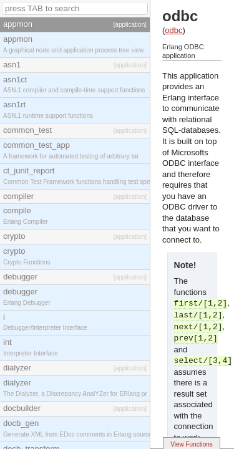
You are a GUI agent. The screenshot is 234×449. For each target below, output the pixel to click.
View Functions (191, 444)
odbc (173, 30)
